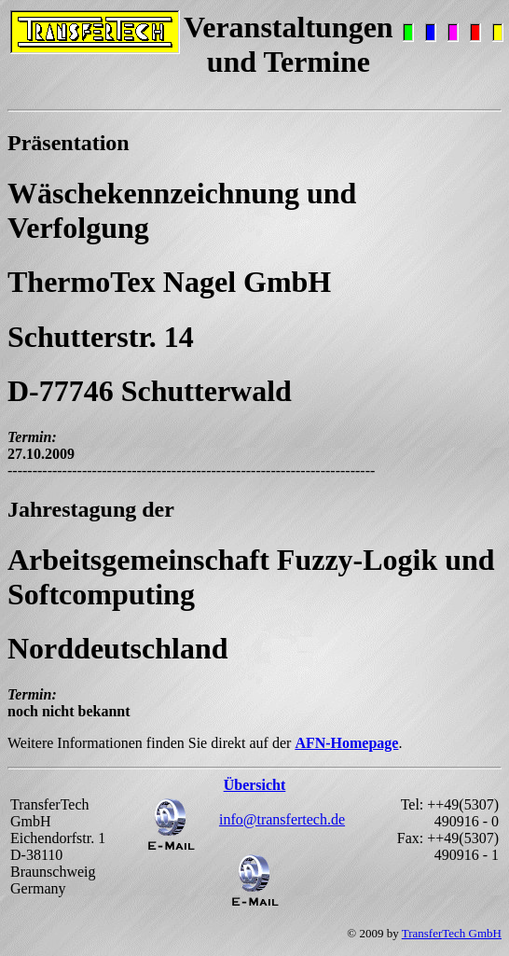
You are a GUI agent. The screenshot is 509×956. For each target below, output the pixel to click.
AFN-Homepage (346, 743)
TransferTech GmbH (452, 933)
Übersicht (255, 785)
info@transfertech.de (282, 819)
